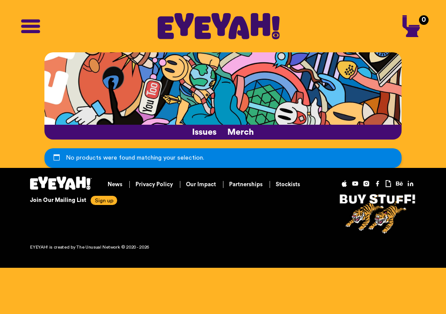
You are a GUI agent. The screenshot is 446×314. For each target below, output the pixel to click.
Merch (240, 132)
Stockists (288, 184)
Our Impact (201, 184)
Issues (204, 132)
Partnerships (246, 184)
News (115, 184)
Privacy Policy (154, 184)
